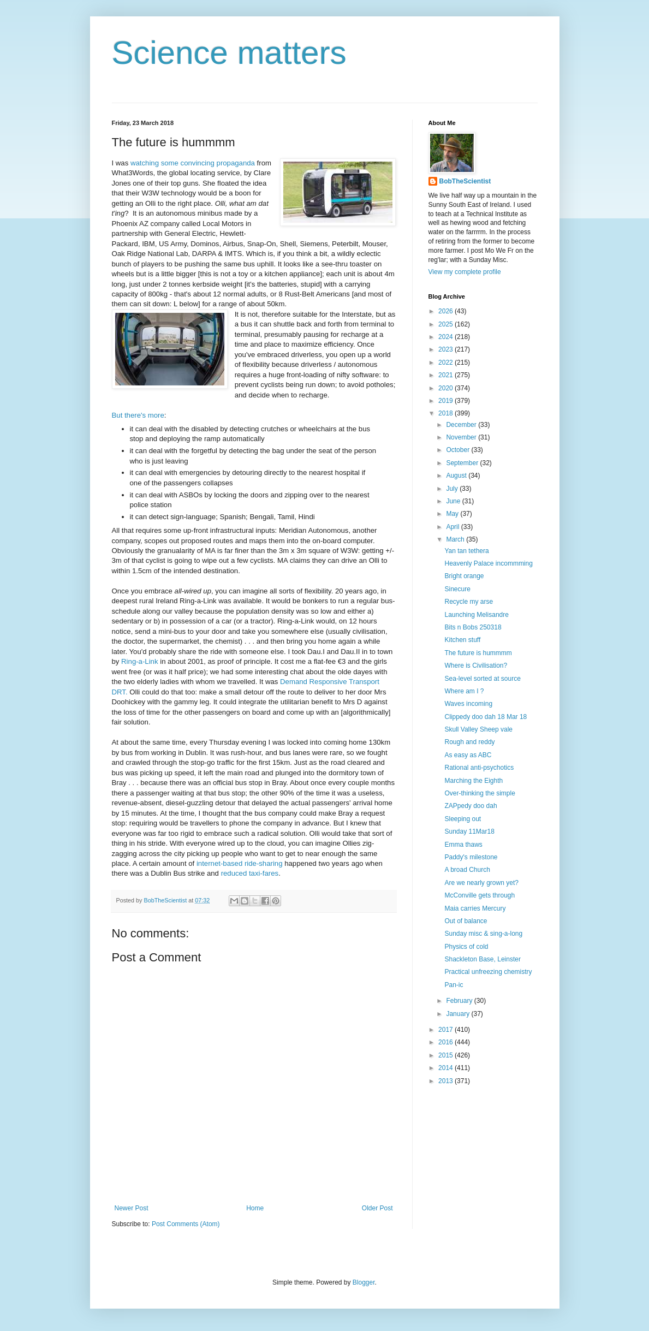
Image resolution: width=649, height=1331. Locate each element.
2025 (446, 324)
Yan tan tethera (466, 551)
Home (255, 1208)
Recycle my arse (468, 601)
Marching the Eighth (473, 781)
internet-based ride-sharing (240, 863)
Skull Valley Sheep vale (478, 729)
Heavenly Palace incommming (488, 563)
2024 (446, 337)
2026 (446, 311)
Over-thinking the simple (479, 793)
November (462, 437)
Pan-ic (453, 985)
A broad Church (467, 870)
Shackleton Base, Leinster (482, 959)
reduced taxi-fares (250, 873)
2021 (446, 375)
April (453, 527)
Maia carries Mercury (474, 908)
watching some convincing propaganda (192, 163)
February (460, 1001)
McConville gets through (479, 895)
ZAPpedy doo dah (470, 806)
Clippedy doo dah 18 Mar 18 (485, 717)
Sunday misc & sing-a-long (483, 933)
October (458, 450)
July (453, 488)
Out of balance (465, 921)
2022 (446, 362)
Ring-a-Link (139, 661)
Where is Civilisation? (475, 665)
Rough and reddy (469, 742)
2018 (446, 413)
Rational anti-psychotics (479, 767)
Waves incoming (468, 704)
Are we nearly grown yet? (481, 883)
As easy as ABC (467, 755)
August (457, 475)
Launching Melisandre (476, 615)
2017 (446, 1029)
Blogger (364, 1282)
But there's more (138, 415)
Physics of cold (466, 946)
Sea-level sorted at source (482, 678)
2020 (446, 388)
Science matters (229, 52)
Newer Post (131, 1208)
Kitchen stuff (462, 640)
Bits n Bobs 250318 (472, 627)
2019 (446, 401)
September (463, 463)
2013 (446, 1081)
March (456, 539)
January (458, 1014)
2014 (446, 1068)
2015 (446, 1055)
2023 (446, 349)
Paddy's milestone (470, 857)
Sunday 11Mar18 (469, 831)
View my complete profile (464, 272)
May (453, 514)
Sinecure (457, 589)
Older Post (377, 1208)
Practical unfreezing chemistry (488, 972)
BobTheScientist (465, 181)
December (462, 425)
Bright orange (464, 576)
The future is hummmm (477, 653)
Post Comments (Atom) (186, 1224)
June (454, 501)
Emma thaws (463, 844)
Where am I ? (464, 691)
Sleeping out (462, 819)
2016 (446, 1042)
